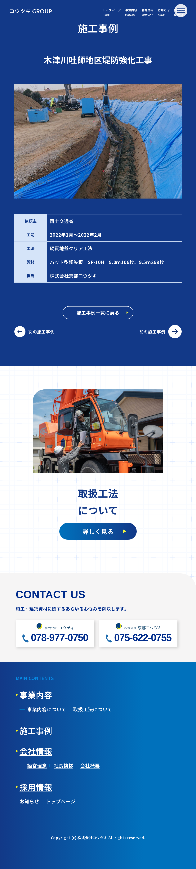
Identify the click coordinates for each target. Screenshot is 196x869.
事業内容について (46, 709)
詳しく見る (98, 531)
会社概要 (90, 765)
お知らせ (29, 801)
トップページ (61, 801)
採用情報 (36, 787)
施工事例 (36, 731)
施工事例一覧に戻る (98, 312)
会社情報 (36, 751)
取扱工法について (92, 709)
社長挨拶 (64, 765)
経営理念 (37, 765)
